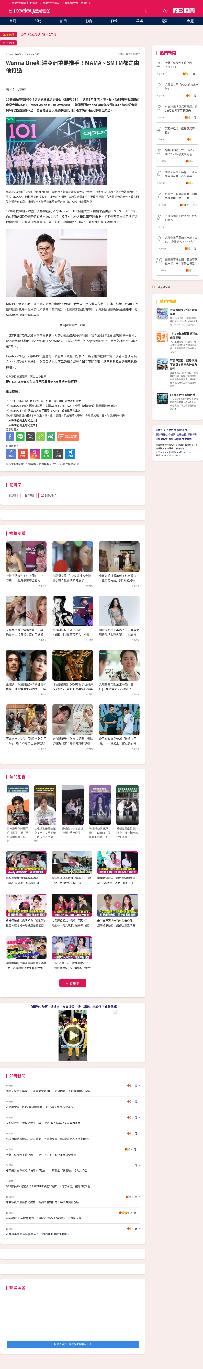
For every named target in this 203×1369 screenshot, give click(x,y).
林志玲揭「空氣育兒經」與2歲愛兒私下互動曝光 (181, 108)
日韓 (114, 20)
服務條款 (192, 434)
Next (134, 808)
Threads (175, 10)
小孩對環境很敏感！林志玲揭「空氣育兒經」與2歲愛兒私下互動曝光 (118, 580)
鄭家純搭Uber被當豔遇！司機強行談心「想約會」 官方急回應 (43, 1218)
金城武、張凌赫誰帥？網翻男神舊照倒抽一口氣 (181, 196)
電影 (165, 20)
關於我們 (182, 430)
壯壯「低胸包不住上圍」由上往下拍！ (181, 65)
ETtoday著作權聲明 (64, 464)
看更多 (75, 983)
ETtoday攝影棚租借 (182, 395)
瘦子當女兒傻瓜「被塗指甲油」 (40, 34)
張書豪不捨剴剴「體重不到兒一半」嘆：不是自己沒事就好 (181, 261)
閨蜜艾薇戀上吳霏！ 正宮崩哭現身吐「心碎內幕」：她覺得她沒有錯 (119, 634)
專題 (190, 20)
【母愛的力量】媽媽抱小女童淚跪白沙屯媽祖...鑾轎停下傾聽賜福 (73, 1006)
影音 (88, 20)
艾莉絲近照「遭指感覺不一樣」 (181, 130)
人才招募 (171, 430)
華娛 (139, 20)
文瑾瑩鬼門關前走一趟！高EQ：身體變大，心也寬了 (181, 239)
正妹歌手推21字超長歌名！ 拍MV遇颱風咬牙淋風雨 (38, 1234)
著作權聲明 (175, 438)
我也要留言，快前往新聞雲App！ (73, 1344)
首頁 (12, 20)
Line (180, 10)
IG (192, 10)
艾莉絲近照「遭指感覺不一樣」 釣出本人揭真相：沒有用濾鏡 (43, 1123)
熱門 (63, 20)
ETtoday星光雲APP (50, 2)
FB (186, 10)
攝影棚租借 (71, 2)
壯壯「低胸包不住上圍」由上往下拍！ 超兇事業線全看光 (41, 1155)
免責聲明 (186, 438)
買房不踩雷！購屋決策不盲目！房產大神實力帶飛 (183, 364)
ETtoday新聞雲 (17, 2)
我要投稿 (160, 430)
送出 (164, 11)
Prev (11, 808)
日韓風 (29, 495)
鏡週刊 (13, 495)
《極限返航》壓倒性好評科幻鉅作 (181, 218)
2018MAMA (48, 495)
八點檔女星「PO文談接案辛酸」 (181, 86)
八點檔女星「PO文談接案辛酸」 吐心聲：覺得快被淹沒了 (41, 1107)
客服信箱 (181, 434)
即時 (38, 20)
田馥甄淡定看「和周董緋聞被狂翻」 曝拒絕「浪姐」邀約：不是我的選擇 (117, 883)
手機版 (33, 2)
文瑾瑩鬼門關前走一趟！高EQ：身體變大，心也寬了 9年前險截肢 (119, 689)
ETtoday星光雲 (29, 11)
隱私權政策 (161, 438)
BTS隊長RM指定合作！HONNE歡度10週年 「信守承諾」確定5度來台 (48, 1186)
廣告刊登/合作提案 (165, 434)
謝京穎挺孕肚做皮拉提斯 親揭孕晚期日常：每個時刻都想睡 (42, 1202)
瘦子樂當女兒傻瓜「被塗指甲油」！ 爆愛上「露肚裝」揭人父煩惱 (119, 743)
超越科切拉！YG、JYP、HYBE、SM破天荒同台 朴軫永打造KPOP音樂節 (72, 634)
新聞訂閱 (86, 2)
